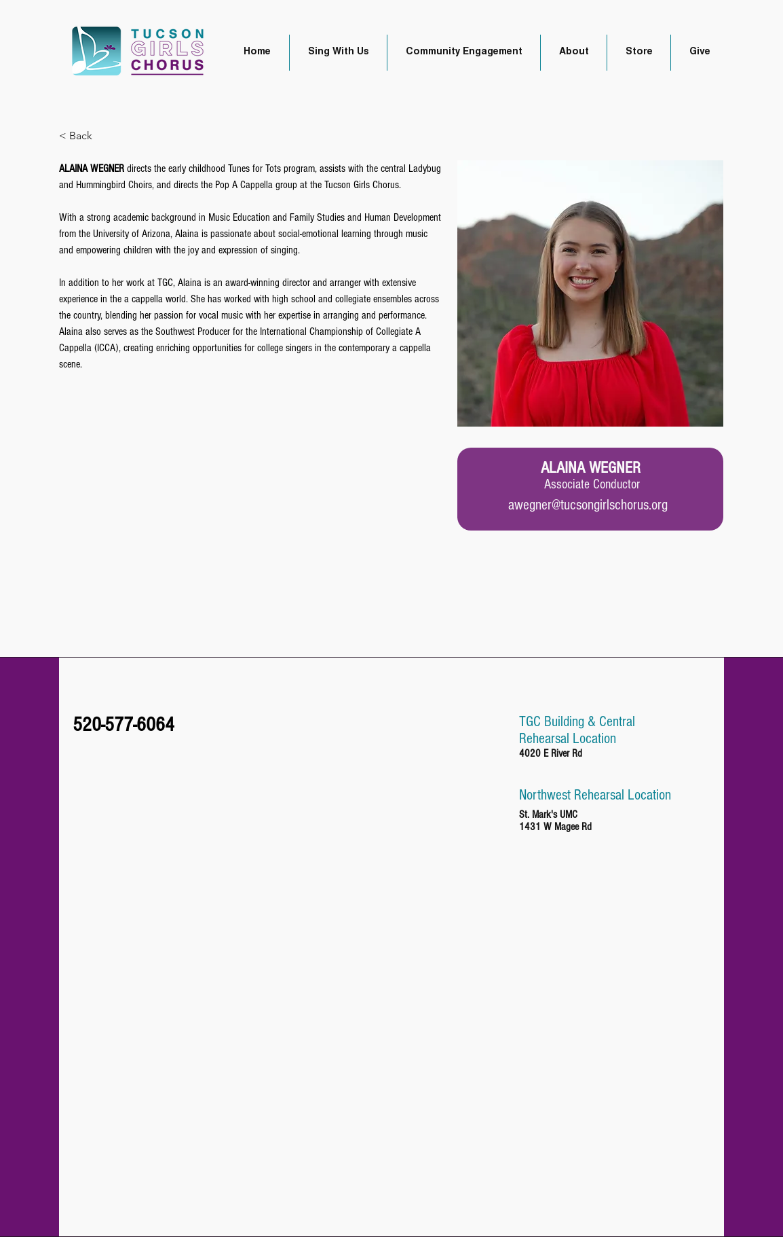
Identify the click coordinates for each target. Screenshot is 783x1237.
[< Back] (86, 136)
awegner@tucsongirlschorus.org (588, 505)
